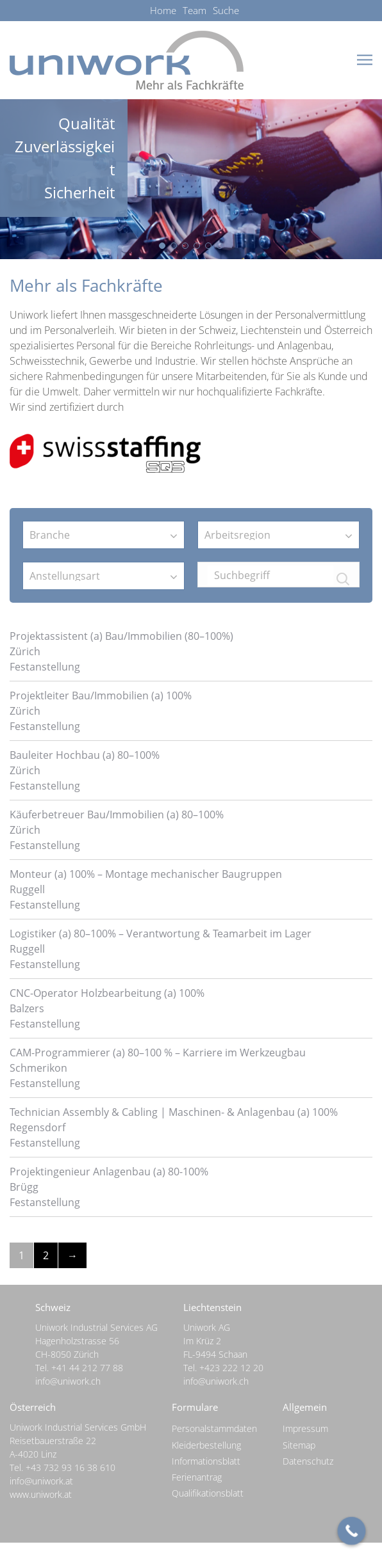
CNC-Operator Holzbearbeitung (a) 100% (107, 993)
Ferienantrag (197, 1477)
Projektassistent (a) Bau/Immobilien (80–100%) (121, 636)
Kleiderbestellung (206, 1445)
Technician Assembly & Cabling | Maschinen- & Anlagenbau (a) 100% (174, 1112)
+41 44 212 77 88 (87, 1368)
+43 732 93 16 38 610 (70, 1467)
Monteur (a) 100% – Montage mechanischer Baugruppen (146, 874)
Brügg (24, 1187)
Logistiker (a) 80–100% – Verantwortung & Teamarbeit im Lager (160, 933)
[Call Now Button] (352, 1531)
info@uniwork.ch (68, 1381)
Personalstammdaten (214, 1428)
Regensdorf (37, 1127)
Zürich (25, 651)
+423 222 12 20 (231, 1368)
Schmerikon (38, 1068)
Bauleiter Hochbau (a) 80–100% (85, 755)
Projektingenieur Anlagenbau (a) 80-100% (109, 1172)
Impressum (305, 1428)
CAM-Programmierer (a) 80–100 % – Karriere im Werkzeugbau (158, 1052)
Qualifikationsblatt (208, 1493)
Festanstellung (45, 667)
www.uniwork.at (41, 1494)
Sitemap (299, 1445)
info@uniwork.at (41, 1481)
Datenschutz (308, 1461)
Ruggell (27, 889)
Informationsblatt (206, 1461)
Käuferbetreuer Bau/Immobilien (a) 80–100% (117, 814)
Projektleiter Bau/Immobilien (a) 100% (101, 695)
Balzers (27, 1008)
